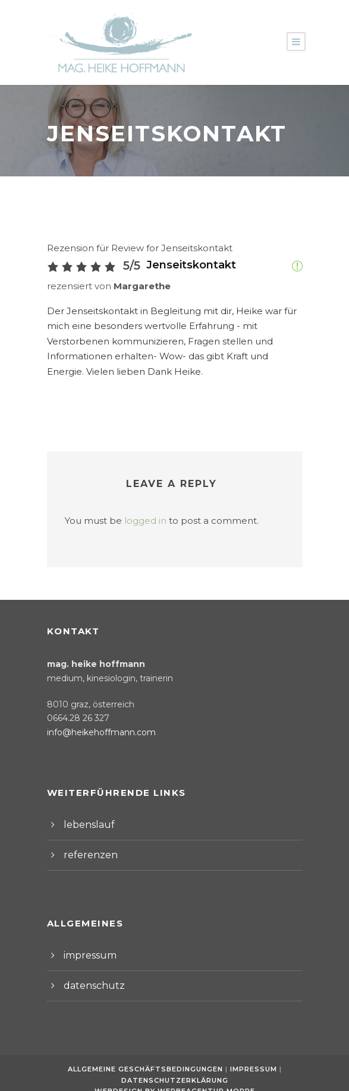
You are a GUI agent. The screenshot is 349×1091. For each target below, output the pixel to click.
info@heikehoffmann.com (94, 717)
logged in (135, 506)
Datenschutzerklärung (175, 1064)
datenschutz (89, 970)
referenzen (86, 839)
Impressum (253, 1053)
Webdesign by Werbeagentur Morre (174, 1076)
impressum (87, 940)
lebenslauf (85, 809)
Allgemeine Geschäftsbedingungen (147, 1053)
